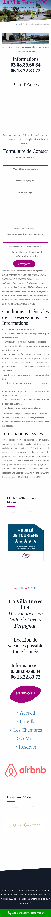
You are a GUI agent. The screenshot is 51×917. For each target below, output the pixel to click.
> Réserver (25, 747)
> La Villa (26, 721)
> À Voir (25, 738)
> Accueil (25, 713)
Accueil (19, 24)
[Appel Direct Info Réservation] (25, 913)
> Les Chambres (25, 730)
